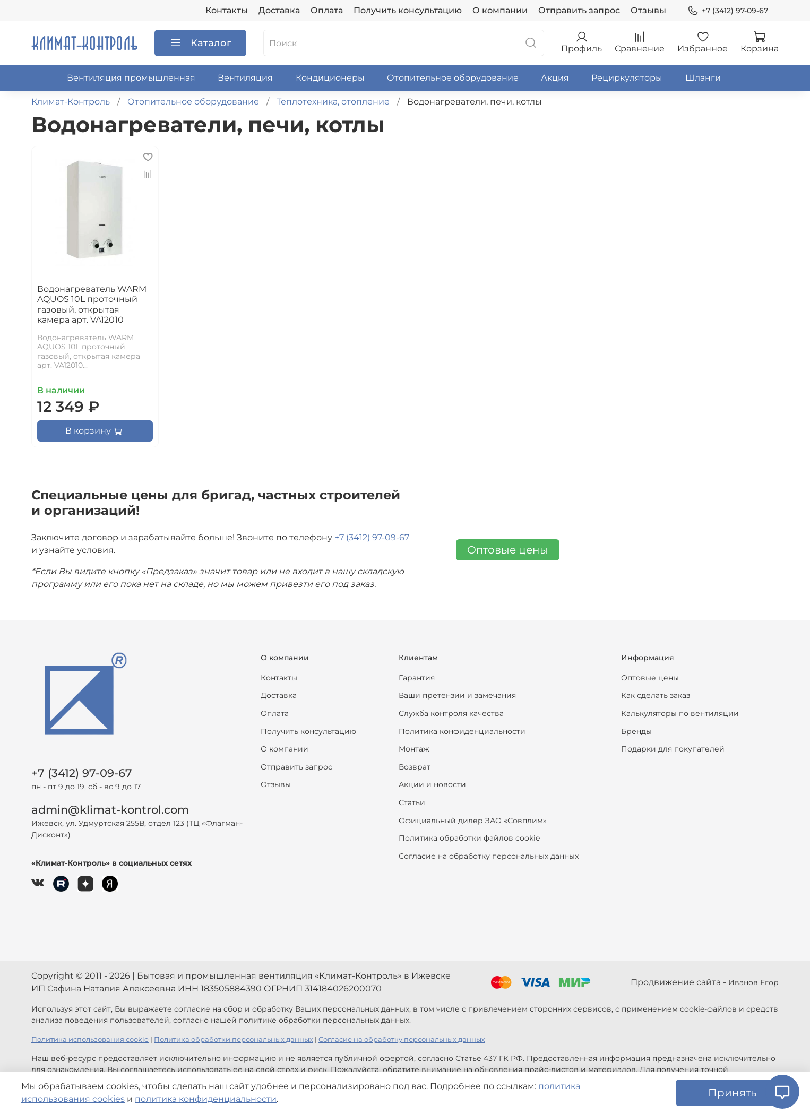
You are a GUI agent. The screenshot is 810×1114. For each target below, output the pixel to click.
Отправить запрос (579, 10)
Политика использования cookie (90, 1039)
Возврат (414, 767)
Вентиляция (245, 78)
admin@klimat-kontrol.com (110, 809)
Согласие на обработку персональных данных (489, 856)
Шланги (703, 78)
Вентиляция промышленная (131, 78)
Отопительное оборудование (453, 78)
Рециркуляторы (626, 78)
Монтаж (414, 749)
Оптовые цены (507, 549)
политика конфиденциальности (206, 1099)
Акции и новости (432, 784)
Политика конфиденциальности (462, 731)
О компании (500, 10)
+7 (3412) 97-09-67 (727, 10)
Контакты (226, 10)
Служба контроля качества (451, 713)
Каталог (200, 43)
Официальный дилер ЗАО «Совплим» (473, 820)
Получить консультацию (408, 10)
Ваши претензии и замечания (457, 695)
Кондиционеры (330, 78)
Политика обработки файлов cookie (469, 838)
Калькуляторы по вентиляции (680, 713)
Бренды (636, 731)
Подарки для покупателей (673, 749)
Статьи (412, 802)
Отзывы (648, 10)
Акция (555, 78)
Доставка (279, 10)
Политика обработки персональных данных (233, 1039)
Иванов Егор (753, 982)
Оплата (327, 10)
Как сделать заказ (655, 695)
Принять (732, 1092)
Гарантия (417, 678)
